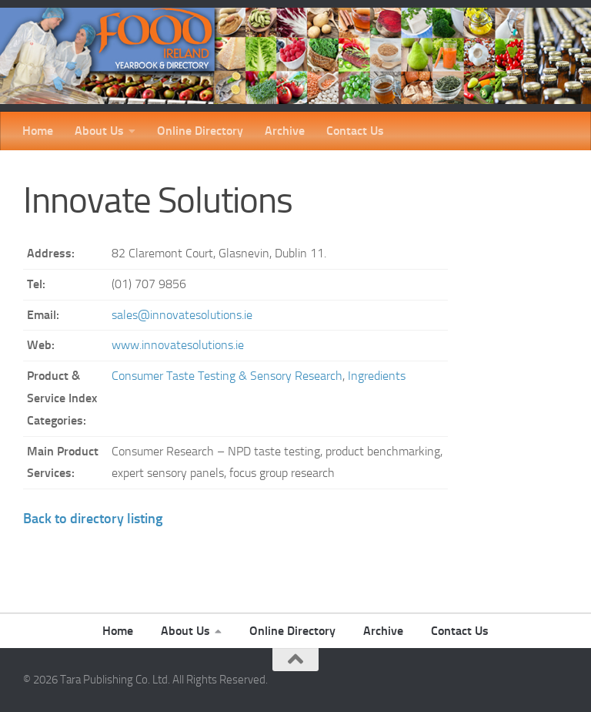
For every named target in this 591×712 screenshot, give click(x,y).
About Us (99, 130)
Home (37, 130)
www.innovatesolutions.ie (178, 345)
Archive (285, 130)
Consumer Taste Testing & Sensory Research (227, 375)
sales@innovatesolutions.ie (182, 314)
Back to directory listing (92, 518)
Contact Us (355, 130)
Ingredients (377, 375)
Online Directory (200, 130)
